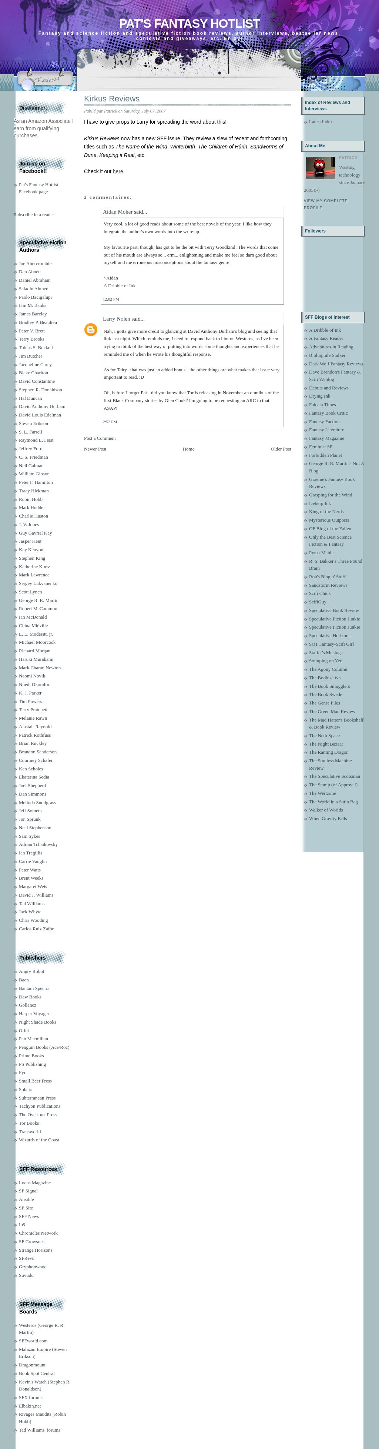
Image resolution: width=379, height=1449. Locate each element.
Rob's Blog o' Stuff (327, 576)
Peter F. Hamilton (36, 482)
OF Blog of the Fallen (330, 528)
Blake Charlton (33, 372)
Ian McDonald (33, 617)
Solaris (25, 1089)
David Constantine (37, 381)
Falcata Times (322, 404)
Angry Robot (31, 971)
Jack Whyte (30, 911)
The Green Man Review (332, 711)
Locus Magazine (35, 1182)
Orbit (24, 1030)
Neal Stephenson (35, 827)
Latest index (321, 121)
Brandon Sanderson (38, 751)
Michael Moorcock (37, 642)
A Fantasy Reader (326, 338)
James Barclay (33, 314)
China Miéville (33, 625)
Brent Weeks (31, 878)
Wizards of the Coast (39, 1139)
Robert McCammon (38, 608)
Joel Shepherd (32, 785)
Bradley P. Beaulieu (38, 322)
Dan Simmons (32, 794)
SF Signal (28, 1191)
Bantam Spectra (34, 988)
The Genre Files (324, 703)
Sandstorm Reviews (328, 585)
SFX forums (31, 1397)
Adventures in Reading (331, 346)
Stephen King (32, 558)
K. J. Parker (30, 693)
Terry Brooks (31, 339)
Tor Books (29, 1123)
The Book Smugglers (329, 686)
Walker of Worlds (326, 810)
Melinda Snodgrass (37, 802)
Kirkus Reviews (112, 98)
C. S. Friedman (33, 457)
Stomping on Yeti (326, 660)
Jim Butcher (30, 356)
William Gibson (34, 473)
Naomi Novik (32, 676)
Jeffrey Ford (31, 448)
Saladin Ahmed (33, 288)
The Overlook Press (38, 1114)
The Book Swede (325, 694)
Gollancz (27, 1005)
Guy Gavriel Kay (35, 533)
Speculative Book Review (334, 610)
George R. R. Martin (38, 600)
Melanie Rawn (33, 718)
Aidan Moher (118, 212)
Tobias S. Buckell (36, 347)
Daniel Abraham (35, 280)
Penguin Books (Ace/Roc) (44, 1047)
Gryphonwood (33, 1266)
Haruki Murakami (36, 659)
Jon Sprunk (30, 819)
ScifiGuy (317, 602)
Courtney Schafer (36, 760)
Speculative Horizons (330, 635)
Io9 (22, 1224)
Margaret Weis (33, 886)
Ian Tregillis (30, 853)
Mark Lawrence (34, 575)
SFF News (29, 1216)
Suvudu (26, 1275)
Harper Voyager (34, 1013)
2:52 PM (110, 421)
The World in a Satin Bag (333, 801)
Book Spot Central (37, 1373)
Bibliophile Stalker (327, 355)
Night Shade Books (37, 1022)
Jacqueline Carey (35, 364)
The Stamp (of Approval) (333, 784)
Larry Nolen (116, 319)
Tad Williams (31, 903)
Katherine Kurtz (34, 566)
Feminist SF (320, 446)
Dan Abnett (30, 271)
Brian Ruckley (33, 743)
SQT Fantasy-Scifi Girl (331, 644)
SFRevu (26, 1258)
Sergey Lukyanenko (38, 583)
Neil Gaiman (31, 465)
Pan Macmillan (33, 1038)
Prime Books (31, 1055)
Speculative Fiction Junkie (334, 619)
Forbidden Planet (325, 455)
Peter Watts (30, 870)
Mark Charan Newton (40, 667)
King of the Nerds (326, 511)
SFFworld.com (33, 1340)
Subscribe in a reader (34, 214)
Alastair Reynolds (36, 726)
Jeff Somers (30, 810)
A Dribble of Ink (119, 285)
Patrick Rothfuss (35, 735)
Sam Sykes (29, 836)
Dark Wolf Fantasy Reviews (336, 364)
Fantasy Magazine (326, 438)
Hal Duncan (30, 398)
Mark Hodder (32, 507)
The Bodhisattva (325, 677)
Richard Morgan (34, 650)
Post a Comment (100, 438)
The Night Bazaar (326, 744)
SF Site (26, 1208)
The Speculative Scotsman (334, 776)
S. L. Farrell (30, 432)
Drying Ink (319, 396)
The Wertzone (322, 793)
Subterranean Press (37, 1098)
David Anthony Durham (42, 406)
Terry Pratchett (33, 709)
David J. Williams (36, 895)
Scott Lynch (30, 592)
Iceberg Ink (320, 503)
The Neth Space (324, 735)
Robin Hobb (31, 499)
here (118, 171)
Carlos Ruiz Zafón (36, 928)
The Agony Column (328, 669)
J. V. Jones (29, 524)
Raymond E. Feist (36, 440)
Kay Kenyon (31, 549)
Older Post (281, 449)
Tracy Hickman (34, 490)
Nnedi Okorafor (34, 684)
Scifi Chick (320, 593)
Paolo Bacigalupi (35, 297)
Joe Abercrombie (35, 263)
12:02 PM (111, 299)
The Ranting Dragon (329, 752)
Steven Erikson (33, 423)
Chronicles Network (38, 1233)
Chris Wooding (33, 920)
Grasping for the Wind (330, 495)
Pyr (22, 1072)
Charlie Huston (33, 516)
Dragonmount (32, 1365)
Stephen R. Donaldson (40, 389)
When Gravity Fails (328, 818)
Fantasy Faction (324, 421)
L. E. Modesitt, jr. (36, 634)
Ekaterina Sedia (34, 777)
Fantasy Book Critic (328, 413)
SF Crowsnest (32, 1241)
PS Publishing (32, 1064)
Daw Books (30, 997)
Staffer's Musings (326, 652)
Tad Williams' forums (39, 1430)
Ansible (26, 1199)
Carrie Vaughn (33, 861)
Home (189, 449)
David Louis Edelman (40, 415)
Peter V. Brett (32, 331)
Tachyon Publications (39, 1106)
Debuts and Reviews (329, 388)
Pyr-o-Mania (321, 552)
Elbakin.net (30, 1406)
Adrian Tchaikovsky (38, 844)
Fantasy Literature (326, 429)
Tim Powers (30, 701)
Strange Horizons (36, 1250)
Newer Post (95, 449)
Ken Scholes (31, 769)
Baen (24, 980)
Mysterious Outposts (329, 520)
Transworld (30, 1131)
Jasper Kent (30, 541)
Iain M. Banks (32, 305)
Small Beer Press (35, 1081)
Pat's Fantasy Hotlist (189, 23)
